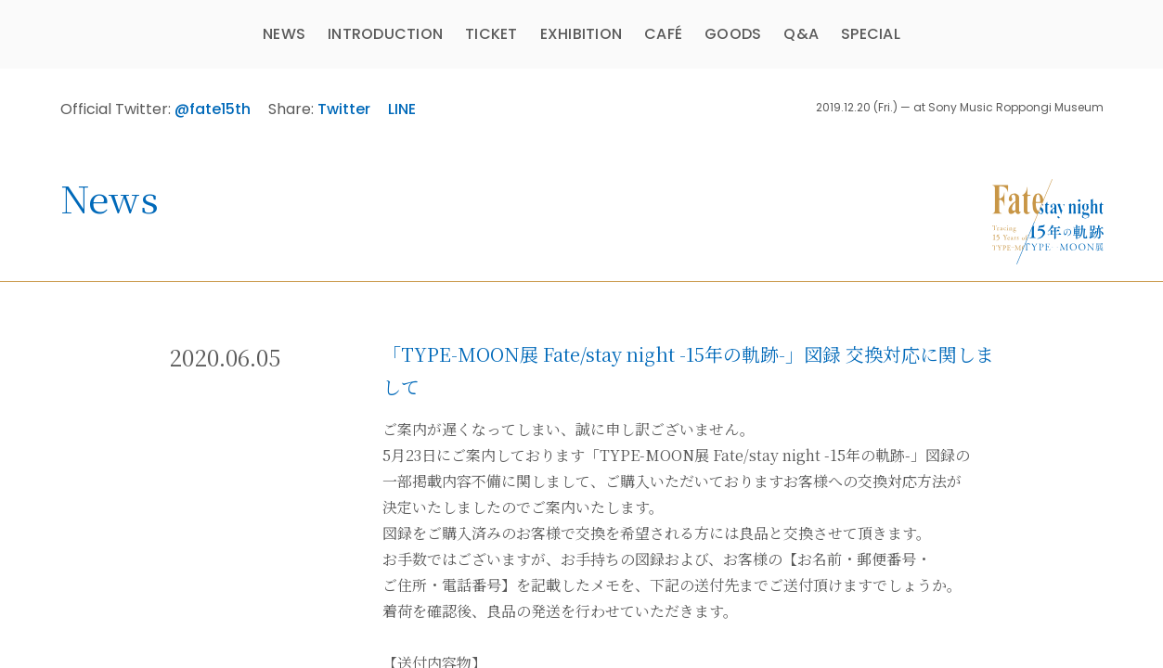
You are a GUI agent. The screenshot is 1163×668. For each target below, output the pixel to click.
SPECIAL (870, 34)
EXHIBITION (581, 34)
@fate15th (212, 109)
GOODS (732, 34)
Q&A (801, 34)
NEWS (284, 34)
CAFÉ (663, 34)
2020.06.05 (224, 356)
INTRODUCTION (385, 34)
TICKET (491, 34)
